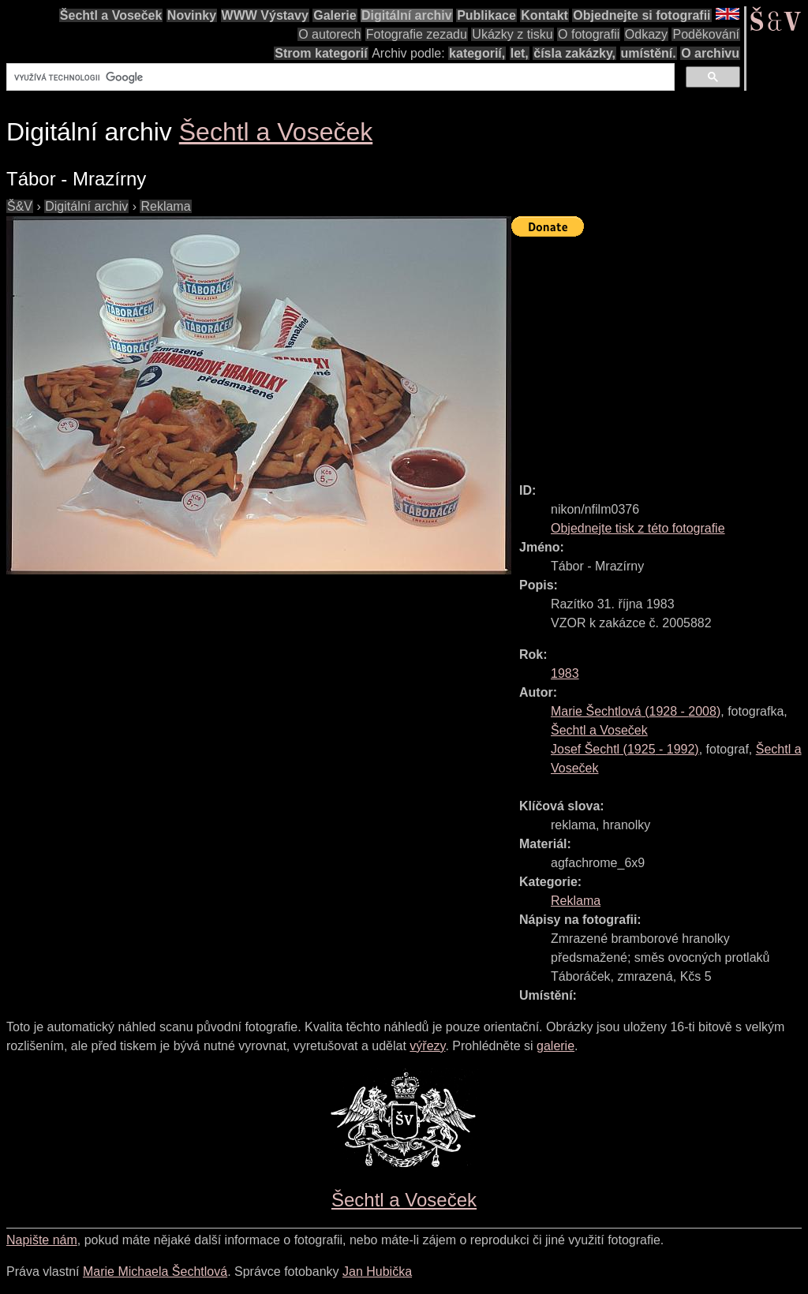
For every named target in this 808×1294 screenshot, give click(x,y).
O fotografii (588, 34)
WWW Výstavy (265, 15)
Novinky (191, 15)
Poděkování (705, 34)
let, (520, 53)
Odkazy (646, 34)
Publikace (486, 15)
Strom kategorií (321, 53)
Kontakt (544, 15)
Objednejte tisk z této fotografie (638, 528)
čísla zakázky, (574, 53)
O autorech (329, 34)
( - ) (635, 711)
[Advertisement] (659, 352)
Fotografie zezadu (416, 34)
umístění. (648, 53)
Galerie (334, 15)
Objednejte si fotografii (641, 15)
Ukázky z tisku (512, 34)
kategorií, (477, 53)
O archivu (710, 53)
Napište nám (41, 1240)
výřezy (427, 1046)
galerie (555, 1046)
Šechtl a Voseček (111, 15)
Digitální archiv (406, 15)
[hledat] (339, 77)
